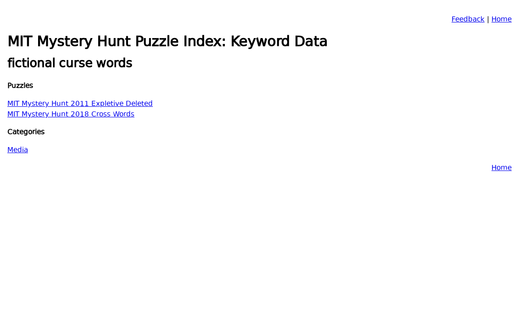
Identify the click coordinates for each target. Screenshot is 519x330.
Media (17, 150)
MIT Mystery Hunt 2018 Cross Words (70, 115)
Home (501, 20)
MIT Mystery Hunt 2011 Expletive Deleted (80, 104)
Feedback (468, 20)
